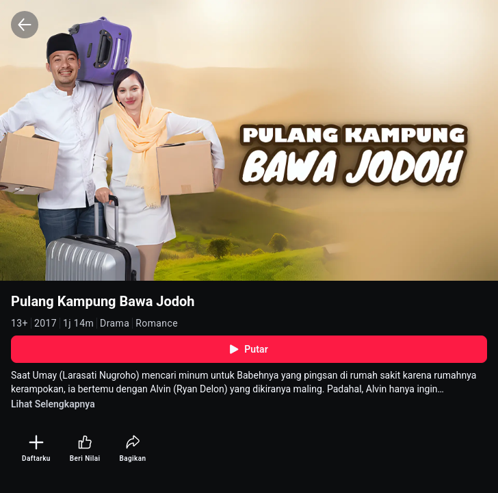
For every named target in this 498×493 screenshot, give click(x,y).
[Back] (24, 24)
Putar (249, 349)
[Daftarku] (36, 449)
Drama (114, 323)
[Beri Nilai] (85, 449)
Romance (156, 323)
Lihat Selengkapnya (53, 404)
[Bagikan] (132, 449)
